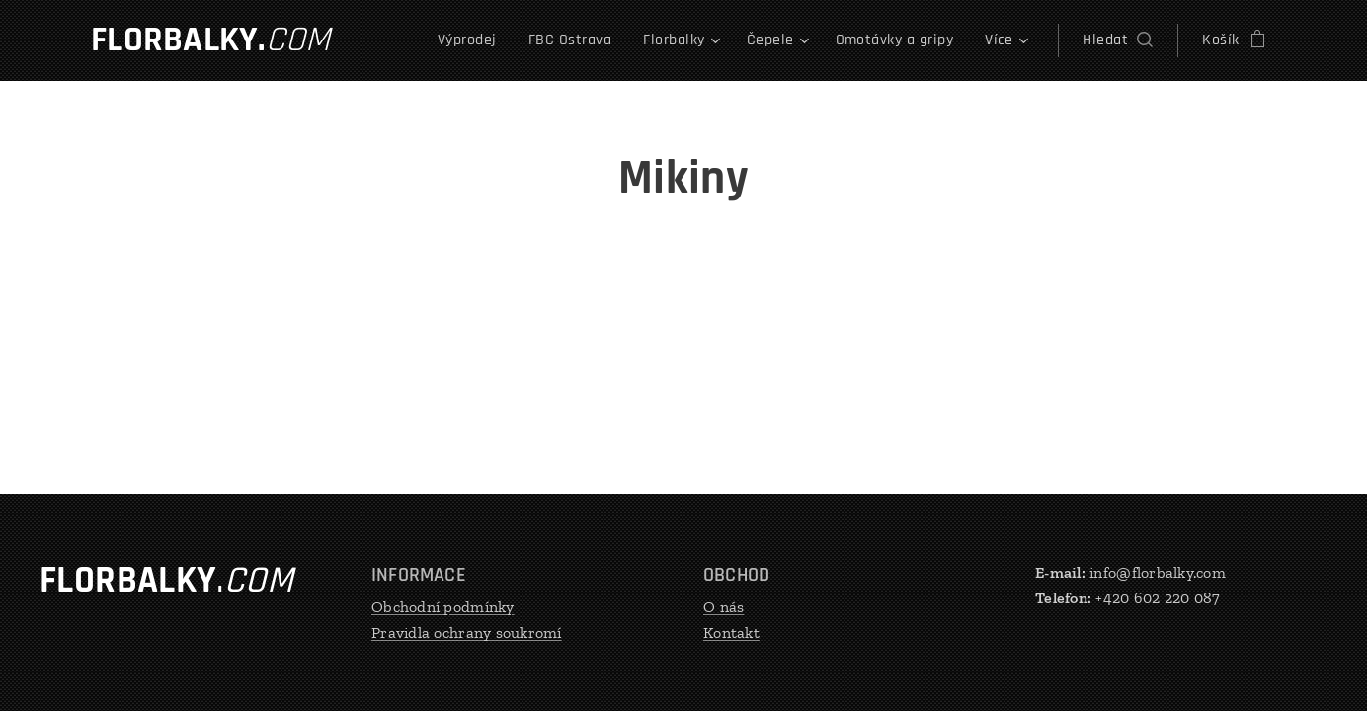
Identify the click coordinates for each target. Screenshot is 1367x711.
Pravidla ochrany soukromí (466, 631)
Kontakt (731, 631)
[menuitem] (473, 40)
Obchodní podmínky (443, 606)
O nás (723, 606)
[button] (1117, 40)
